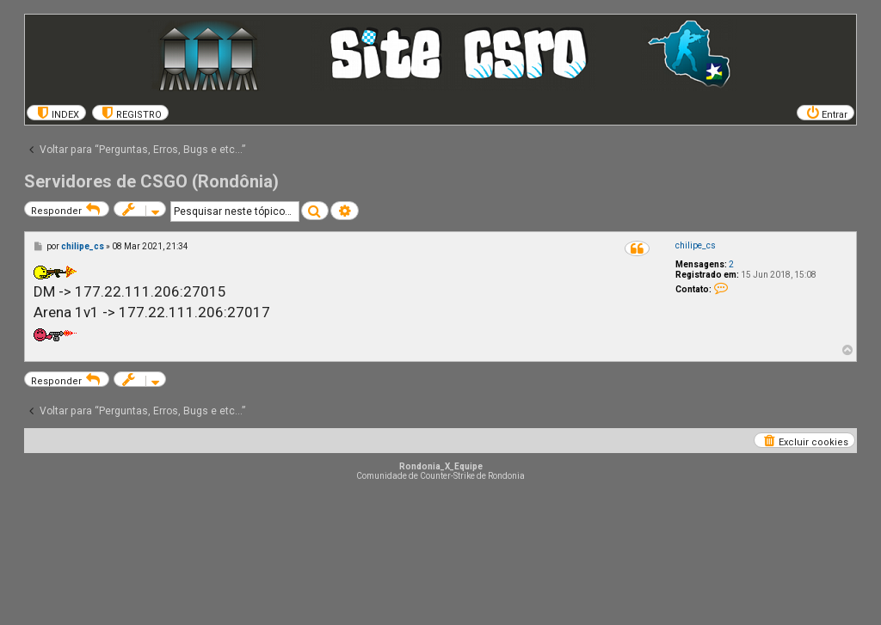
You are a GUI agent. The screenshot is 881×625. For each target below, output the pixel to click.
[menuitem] (56, 112)
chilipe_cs (695, 245)
